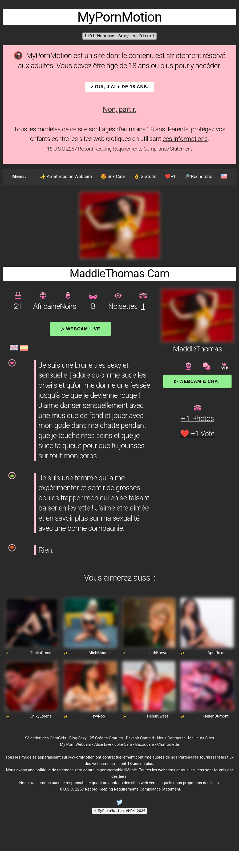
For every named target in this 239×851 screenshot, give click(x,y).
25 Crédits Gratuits (106, 738)
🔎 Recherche (198, 176)
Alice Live (102, 744)
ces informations (185, 139)
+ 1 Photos (197, 418)
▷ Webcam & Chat (197, 381)
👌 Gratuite (145, 176)
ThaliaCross (40, 652)
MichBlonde (99, 652)
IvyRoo (99, 716)
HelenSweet (157, 716)
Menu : (19, 176)
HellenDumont (216, 716)
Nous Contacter (171, 738)
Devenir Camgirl (140, 738)
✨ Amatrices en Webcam (66, 176)
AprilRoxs (216, 652)
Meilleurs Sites (201, 738)
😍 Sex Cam (113, 176)
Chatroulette (168, 744)
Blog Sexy (78, 738)
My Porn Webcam (75, 744)
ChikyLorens (41, 716)
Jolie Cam (123, 744)
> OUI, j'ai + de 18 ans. (120, 86)
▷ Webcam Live (80, 328)
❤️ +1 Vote (197, 433)
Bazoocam (144, 744)
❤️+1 (170, 176)
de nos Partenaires (182, 757)
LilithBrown (158, 652)
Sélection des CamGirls (45, 738)
